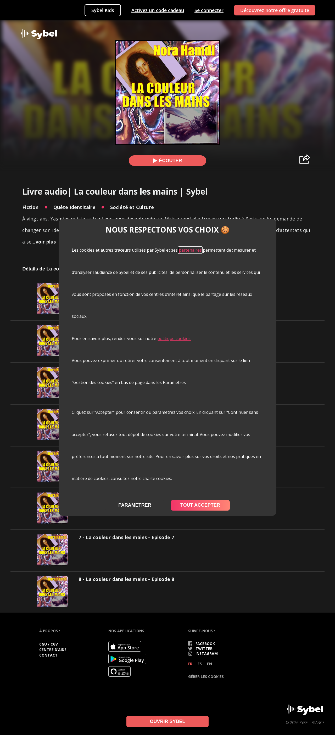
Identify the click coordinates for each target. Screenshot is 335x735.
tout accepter (200, 505)
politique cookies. (174, 338)
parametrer (134, 505)
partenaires (190, 250)
